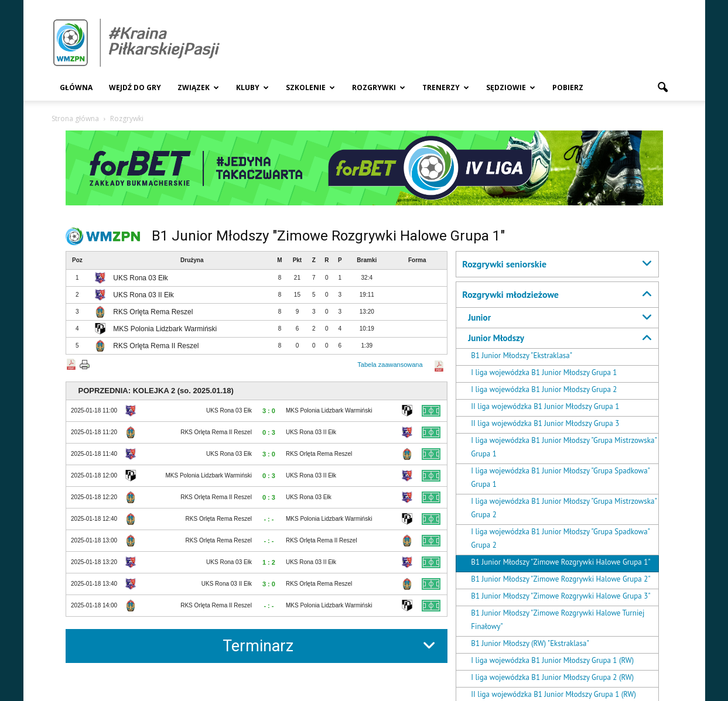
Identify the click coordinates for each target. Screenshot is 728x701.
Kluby (252, 87)
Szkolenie (310, 87)
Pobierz (567, 87)
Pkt (297, 260)
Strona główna (75, 118)
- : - (269, 519)
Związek (198, 87)
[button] (663, 88)
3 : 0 (268, 410)
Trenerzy (445, 87)
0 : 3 (268, 432)
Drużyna (191, 260)
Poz (77, 260)
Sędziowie (510, 87)
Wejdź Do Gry (135, 87)
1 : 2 (268, 562)
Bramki (367, 260)
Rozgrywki (378, 87)
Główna (76, 87)
